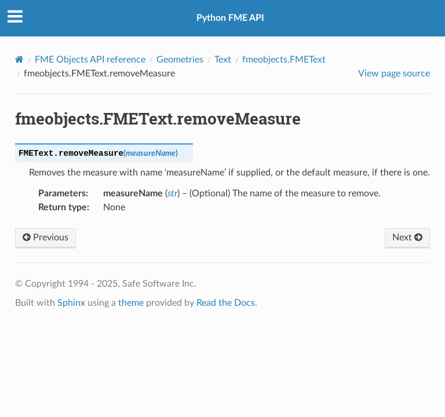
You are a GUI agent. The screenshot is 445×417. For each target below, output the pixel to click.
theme (131, 303)
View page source (394, 73)
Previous (45, 237)
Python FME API (230, 18)
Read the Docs (225, 303)
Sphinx (71, 303)
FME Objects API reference (90, 59)
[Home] (19, 59)
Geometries (179, 59)
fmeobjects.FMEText (284, 59)
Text (222, 59)
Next (407, 237)
